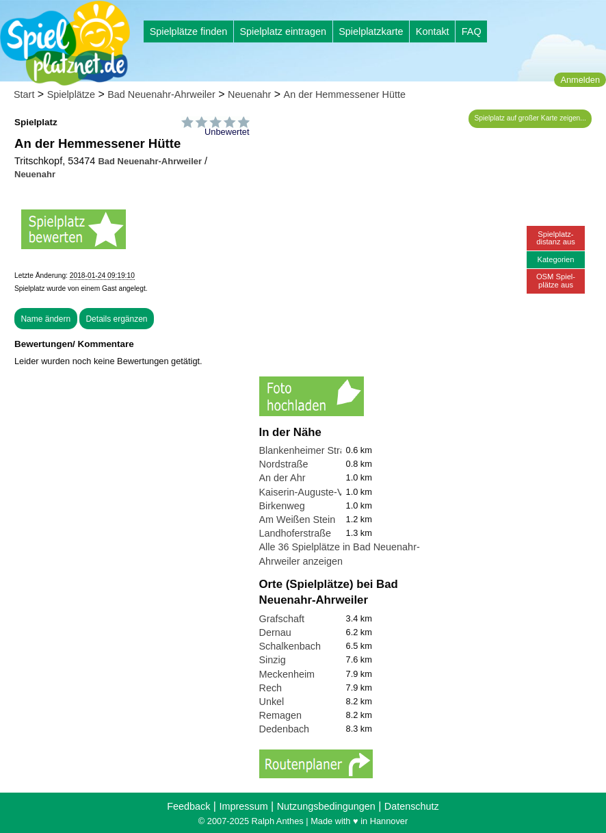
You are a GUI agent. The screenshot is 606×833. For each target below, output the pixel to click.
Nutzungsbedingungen (326, 806)
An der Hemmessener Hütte (345, 94)
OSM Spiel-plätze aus (555, 280)
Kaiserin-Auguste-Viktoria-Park (326, 492)
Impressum (243, 806)
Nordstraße (283, 464)
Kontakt (432, 31)
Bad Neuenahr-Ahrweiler (161, 94)
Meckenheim (287, 674)
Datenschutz (411, 806)
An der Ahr (282, 477)
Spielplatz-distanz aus (555, 238)
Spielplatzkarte (371, 31)
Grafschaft (281, 618)
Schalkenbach (290, 646)
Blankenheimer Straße (308, 450)
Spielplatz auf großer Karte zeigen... (530, 118)
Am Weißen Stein (297, 519)
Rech (270, 687)
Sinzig (272, 659)
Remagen (280, 715)
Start (24, 94)
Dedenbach (284, 728)
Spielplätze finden (189, 31)
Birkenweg (282, 505)
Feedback (188, 806)
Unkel (272, 701)
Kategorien (555, 259)
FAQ (472, 31)
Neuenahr (249, 94)
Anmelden (580, 80)
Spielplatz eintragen (282, 31)
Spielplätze (71, 94)
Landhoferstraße (295, 533)
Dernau (275, 632)
